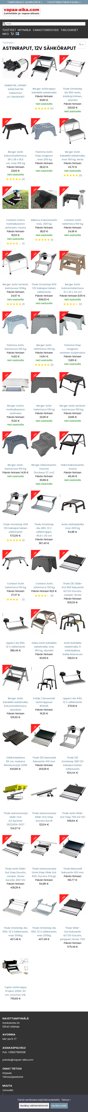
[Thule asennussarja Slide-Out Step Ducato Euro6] (44, 805)
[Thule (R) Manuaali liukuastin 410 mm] (44, 750)
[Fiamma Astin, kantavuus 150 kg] (15, 340)
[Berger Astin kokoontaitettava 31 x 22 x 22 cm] (72, 280)
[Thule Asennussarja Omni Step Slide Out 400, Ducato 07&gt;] (44, 863)
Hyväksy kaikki (59, 1105)
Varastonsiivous (46, 30)
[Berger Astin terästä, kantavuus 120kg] (15, 280)
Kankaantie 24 (11, 1023)
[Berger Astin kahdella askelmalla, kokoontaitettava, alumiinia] (15, 693)
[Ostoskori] (12, 34)
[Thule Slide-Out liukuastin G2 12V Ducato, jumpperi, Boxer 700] (72, 922)
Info (5, 34)
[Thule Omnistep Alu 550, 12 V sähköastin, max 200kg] (44, 922)
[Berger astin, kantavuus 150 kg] (15, 459)
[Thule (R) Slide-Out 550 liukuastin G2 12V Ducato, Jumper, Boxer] (72, 578)
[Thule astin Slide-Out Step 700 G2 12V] (72, 805)
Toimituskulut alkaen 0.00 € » (24, 2)
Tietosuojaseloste (12, 1077)
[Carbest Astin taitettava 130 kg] (15, 578)
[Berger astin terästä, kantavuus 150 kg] (72, 400)
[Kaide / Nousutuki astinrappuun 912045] (44, 693)
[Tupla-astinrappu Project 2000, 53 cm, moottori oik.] (15, 978)
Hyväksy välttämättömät (34, 1105)
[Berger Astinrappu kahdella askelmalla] (44, 85)
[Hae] (44, 24)
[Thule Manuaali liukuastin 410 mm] (72, 863)
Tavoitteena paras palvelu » (64, 2)
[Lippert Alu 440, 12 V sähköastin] (72, 693)
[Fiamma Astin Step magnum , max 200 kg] (44, 151)
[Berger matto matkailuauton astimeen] (15, 400)
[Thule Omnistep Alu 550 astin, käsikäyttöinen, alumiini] (72, 85)
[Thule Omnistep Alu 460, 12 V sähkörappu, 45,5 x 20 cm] (44, 519)
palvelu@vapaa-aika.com (17, 1060)
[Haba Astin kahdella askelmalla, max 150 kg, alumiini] (44, 635)
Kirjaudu (7, 1073)
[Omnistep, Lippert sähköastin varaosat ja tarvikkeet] (15, 85)
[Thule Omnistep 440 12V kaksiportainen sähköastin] (15, 519)
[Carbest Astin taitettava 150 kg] (72, 217)
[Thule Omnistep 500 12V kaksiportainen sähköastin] (44, 280)
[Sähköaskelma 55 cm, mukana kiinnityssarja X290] (15, 750)
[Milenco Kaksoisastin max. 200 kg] (44, 217)
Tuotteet (9, 30)
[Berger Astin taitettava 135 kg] (44, 340)
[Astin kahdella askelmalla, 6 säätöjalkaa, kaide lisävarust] (72, 635)
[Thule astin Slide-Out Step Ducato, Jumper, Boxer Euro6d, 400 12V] (15, 863)
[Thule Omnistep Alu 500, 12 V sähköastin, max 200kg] (15, 922)
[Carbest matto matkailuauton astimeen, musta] (15, 217)
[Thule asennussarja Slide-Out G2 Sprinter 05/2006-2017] (15, 805)
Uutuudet (7, 1090)
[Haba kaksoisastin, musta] (72, 459)
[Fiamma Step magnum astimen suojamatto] (72, 340)
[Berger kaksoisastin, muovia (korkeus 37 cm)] (44, 459)
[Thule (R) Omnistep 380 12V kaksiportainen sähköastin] (72, 750)
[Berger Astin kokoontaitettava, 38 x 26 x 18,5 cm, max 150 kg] (15, 151)
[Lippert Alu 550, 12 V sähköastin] (15, 635)
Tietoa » (66, 1100)
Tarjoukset (69, 30)
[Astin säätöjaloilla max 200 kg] (72, 519)
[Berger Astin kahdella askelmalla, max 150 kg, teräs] (72, 151)
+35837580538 (17, 1052)
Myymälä (24, 30)
